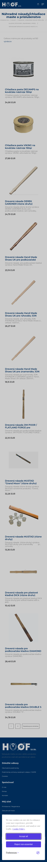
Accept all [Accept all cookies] (23, 836)
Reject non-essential (23, 844)
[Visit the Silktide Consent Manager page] (38, 853)
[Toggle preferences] (12, 852)
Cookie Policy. (19, 829)
